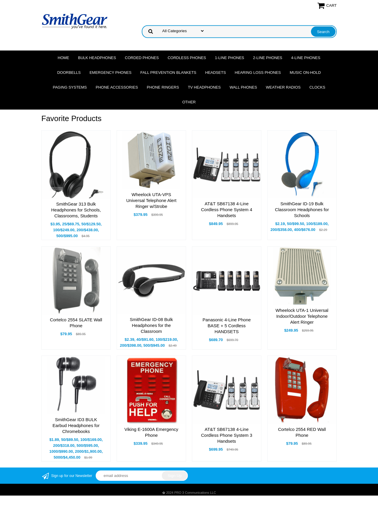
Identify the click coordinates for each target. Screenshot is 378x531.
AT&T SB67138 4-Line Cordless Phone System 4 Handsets (226, 209)
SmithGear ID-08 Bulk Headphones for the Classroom (151, 325)
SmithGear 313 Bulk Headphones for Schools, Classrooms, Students (76, 209)
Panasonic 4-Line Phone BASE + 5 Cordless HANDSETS (227, 325)
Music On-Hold (305, 72)
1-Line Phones (229, 58)
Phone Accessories (117, 87)
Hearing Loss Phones (258, 72)
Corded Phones (142, 58)
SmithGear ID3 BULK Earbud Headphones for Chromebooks (76, 425)
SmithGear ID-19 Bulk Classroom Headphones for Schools (302, 209)
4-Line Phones (305, 58)
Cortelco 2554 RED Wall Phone (302, 432)
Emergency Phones (110, 72)
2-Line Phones (267, 58)
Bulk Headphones (97, 58)
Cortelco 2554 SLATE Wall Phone (76, 322)
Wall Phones (243, 87)
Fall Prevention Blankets (168, 72)
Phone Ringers (163, 87)
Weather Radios (283, 87)
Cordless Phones (187, 58)
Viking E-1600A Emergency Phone (151, 432)
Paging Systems (70, 87)
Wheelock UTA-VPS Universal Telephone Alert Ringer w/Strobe (151, 200)
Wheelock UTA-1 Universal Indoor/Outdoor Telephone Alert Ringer (302, 316)
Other (189, 102)
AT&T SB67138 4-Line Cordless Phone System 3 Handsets (226, 435)
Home (63, 58)
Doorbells (69, 72)
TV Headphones (204, 87)
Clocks (317, 87)
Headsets (215, 72)
